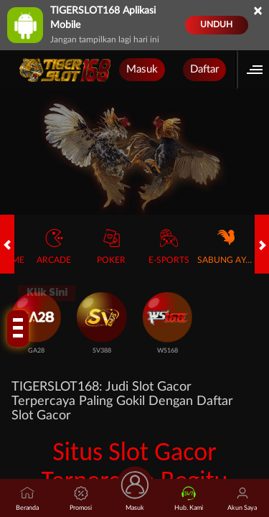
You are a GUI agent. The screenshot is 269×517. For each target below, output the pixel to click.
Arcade (54, 246)
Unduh (216, 24)
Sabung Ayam (226, 246)
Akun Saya (242, 498)
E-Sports (168, 246)
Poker (111, 246)
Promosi (81, 498)
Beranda (27, 498)
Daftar (204, 69)
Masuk (142, 69)
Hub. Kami (188, 498)
